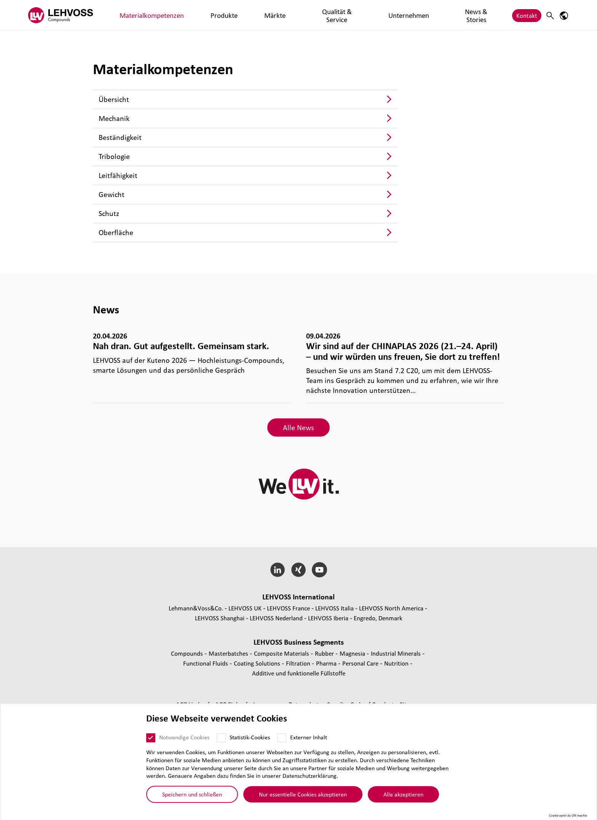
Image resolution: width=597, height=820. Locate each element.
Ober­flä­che (116, 232)
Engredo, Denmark (378, 617)
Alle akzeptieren (403, 794)
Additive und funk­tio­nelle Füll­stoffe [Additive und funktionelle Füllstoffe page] (298, 673)
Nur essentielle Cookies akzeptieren (303, 794)
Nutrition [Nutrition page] (397, 663)
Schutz (109, 213)
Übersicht (114, 99)
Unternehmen (312, 15)
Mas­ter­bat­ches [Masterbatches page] (229, 653)
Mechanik (114, 118)
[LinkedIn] (277, 569)
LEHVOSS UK (245, 608)
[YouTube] (319, 569)
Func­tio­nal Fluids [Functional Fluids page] (206, 663)
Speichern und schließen (192, 794)
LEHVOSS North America (391, 608)
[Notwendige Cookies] (150, 737)
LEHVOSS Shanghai (219, 617)
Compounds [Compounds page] (187, 653)
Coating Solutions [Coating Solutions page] (258, 663)
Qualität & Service (262, 15)
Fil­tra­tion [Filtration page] (299, 663)
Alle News (298, 427)
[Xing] (298, 569)
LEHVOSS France (288, 608)
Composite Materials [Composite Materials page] (282, 653)
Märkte (220, 15)
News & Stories (359, 15)
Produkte (189, 15)
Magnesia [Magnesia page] (353, 653)
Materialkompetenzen (139, 15)
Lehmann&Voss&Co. (196, 608)
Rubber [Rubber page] (325, 653)
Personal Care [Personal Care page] (361, 663)
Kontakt (526, 15)
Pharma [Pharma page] (327, 663)
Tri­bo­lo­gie (114, 156)
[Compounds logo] (60, 15)
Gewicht (112, 194)
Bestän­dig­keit (120, 137)
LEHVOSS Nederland (276, 617)
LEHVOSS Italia (334, 608)
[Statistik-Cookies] (221, 737)
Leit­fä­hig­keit (118, 175)
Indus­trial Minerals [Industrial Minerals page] (396, 653)
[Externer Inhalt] (281, 737)
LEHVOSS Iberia (328, 617)
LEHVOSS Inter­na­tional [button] (298, 597)
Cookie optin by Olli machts (568, 815)
